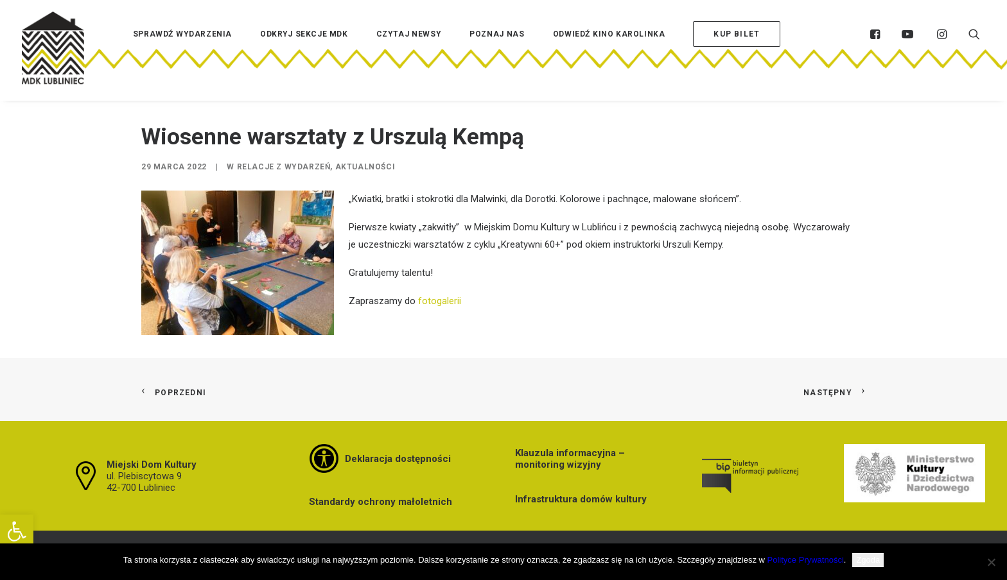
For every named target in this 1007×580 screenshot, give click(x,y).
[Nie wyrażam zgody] (991, 562)
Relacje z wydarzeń (284, 166)
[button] (16, 531)
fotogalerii (439, 301)
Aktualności (365, 166)
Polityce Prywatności (805, 560)
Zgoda (868, 560)
